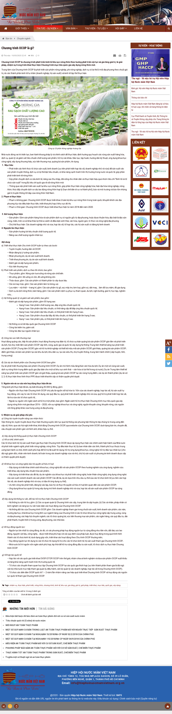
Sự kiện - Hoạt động (150, 45)
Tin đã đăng (46, 608)
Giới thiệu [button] (22, 29)
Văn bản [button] (71, 29)
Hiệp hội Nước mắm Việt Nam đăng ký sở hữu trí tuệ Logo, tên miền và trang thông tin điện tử (149, 107)
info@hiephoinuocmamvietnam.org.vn (98, 683)
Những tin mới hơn (22, 608)
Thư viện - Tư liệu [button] (96, 29)
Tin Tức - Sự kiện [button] (47, 29)
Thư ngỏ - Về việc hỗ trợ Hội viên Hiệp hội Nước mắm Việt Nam (150, 80)
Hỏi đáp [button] (121, 29)
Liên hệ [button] (138, 28)
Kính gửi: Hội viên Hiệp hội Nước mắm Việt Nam (148, 90)
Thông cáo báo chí (139, 97)
